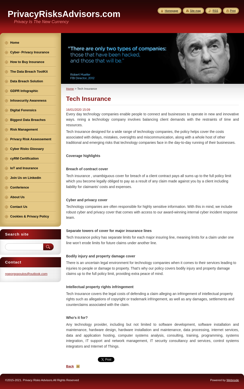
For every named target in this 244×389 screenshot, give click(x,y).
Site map (195, 10)
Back (70, 366)
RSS (215, 10)
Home (70, 88)
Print (233, 10)
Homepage (171, 10)
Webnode (232, 380)
